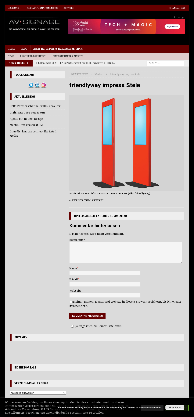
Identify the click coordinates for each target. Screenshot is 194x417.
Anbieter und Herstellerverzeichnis (58, 49)
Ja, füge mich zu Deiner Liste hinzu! (97, 326)
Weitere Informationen (150, 407)
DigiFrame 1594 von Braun (27, 112)
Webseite (75, 290)
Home (11, 49)
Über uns (13, 8)
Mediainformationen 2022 (42, 8)
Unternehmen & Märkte (68, 56)
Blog (24, 49)
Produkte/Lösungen (32, 56)
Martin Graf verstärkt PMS (27, 125)
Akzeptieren (174, 407)
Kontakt (68, 8)
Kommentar (77, 239)
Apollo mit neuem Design (26, 118)
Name (73, 268)
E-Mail (73, 279)
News (11, 56)
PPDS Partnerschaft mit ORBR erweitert (35, 106)
